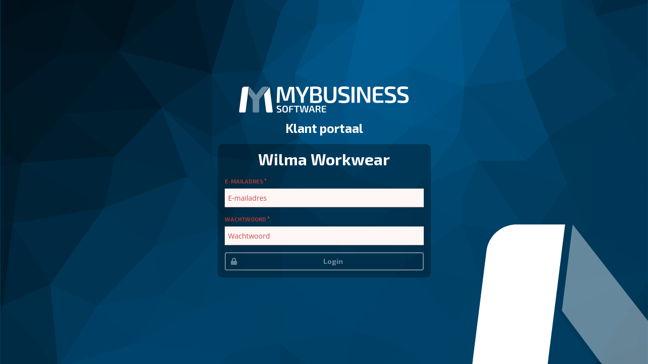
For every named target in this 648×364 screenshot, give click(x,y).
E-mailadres (244, 181)
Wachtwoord (245, 219)
